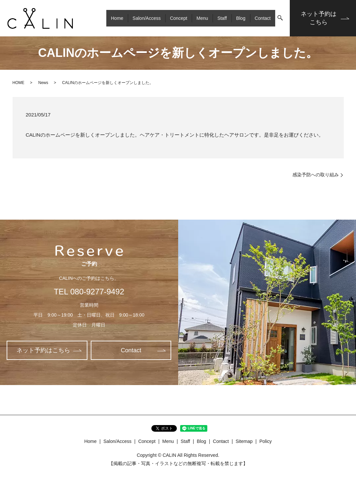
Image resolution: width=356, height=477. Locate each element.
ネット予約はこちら (318, 18)
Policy (265, 441)
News (43, 82)
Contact (263, 18)
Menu (202, 18)
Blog (240, 18)
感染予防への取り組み (315, 174)
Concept (178, 18)
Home (117, 18)
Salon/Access (146, 18)
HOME (19, 82)
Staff (222, 18)
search (280, 18)
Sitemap (243, 441)
